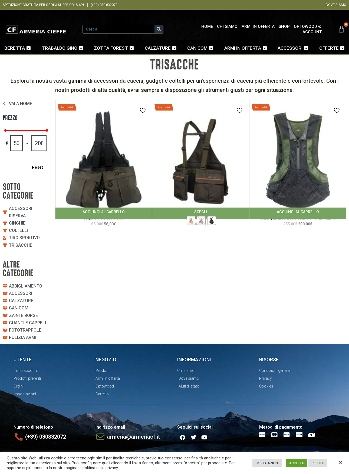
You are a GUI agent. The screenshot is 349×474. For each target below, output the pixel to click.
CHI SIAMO (227, 26)
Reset (36, 167)
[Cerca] (158, 29)
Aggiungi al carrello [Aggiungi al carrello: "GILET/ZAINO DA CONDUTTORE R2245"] (298, 212)
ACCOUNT (312, 31)
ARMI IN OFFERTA (258, 26)
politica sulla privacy (100, 467)
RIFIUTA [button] (318, 463)
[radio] (191, 220)
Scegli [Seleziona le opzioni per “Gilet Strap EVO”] (200, 212)
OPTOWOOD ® (307, 26)
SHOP (284, 26)
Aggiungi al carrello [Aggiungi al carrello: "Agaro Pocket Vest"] (104, 212)
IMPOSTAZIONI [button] (267, 463)
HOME (207, 26)
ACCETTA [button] (296, 463)
